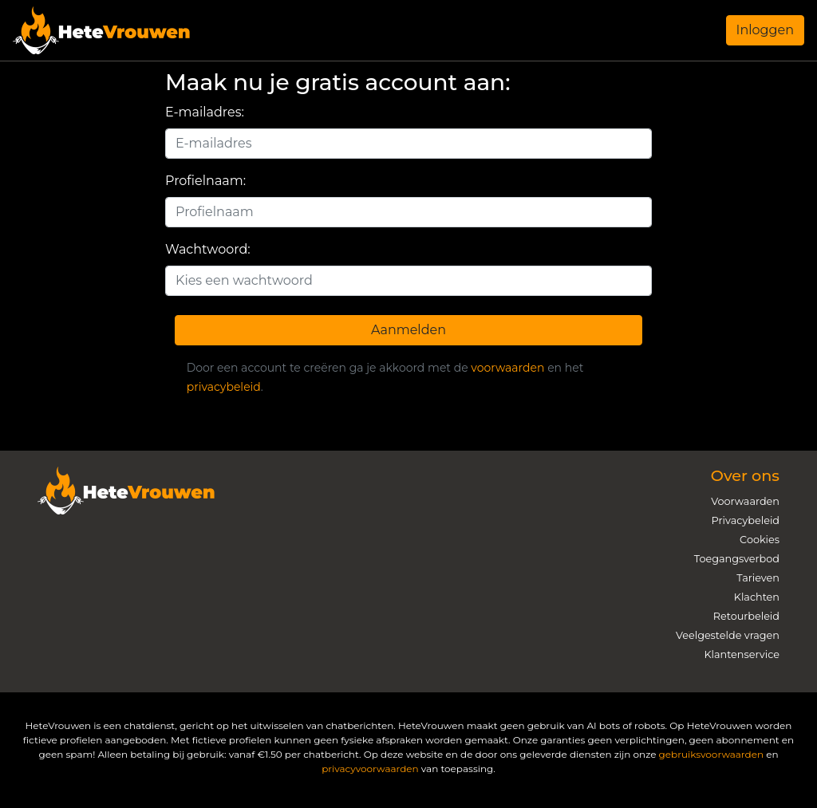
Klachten (757, 597)
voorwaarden (507, 368)
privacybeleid (224, 387)
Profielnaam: (205, 180)
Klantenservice (742, 654)
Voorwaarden (745, 501)
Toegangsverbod (737, 559)
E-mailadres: (204, 112)
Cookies (760, 540)
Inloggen (765, 29)
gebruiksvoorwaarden (711, 754)
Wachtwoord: (208, 249)
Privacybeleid (746, 520)
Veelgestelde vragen (728, 635)
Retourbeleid (746, 616)
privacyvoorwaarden (370, 768)
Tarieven (758, 578)
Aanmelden (408, 329)
